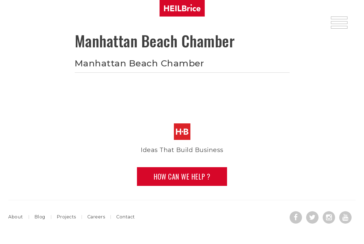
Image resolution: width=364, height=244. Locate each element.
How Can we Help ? (182, 176)
